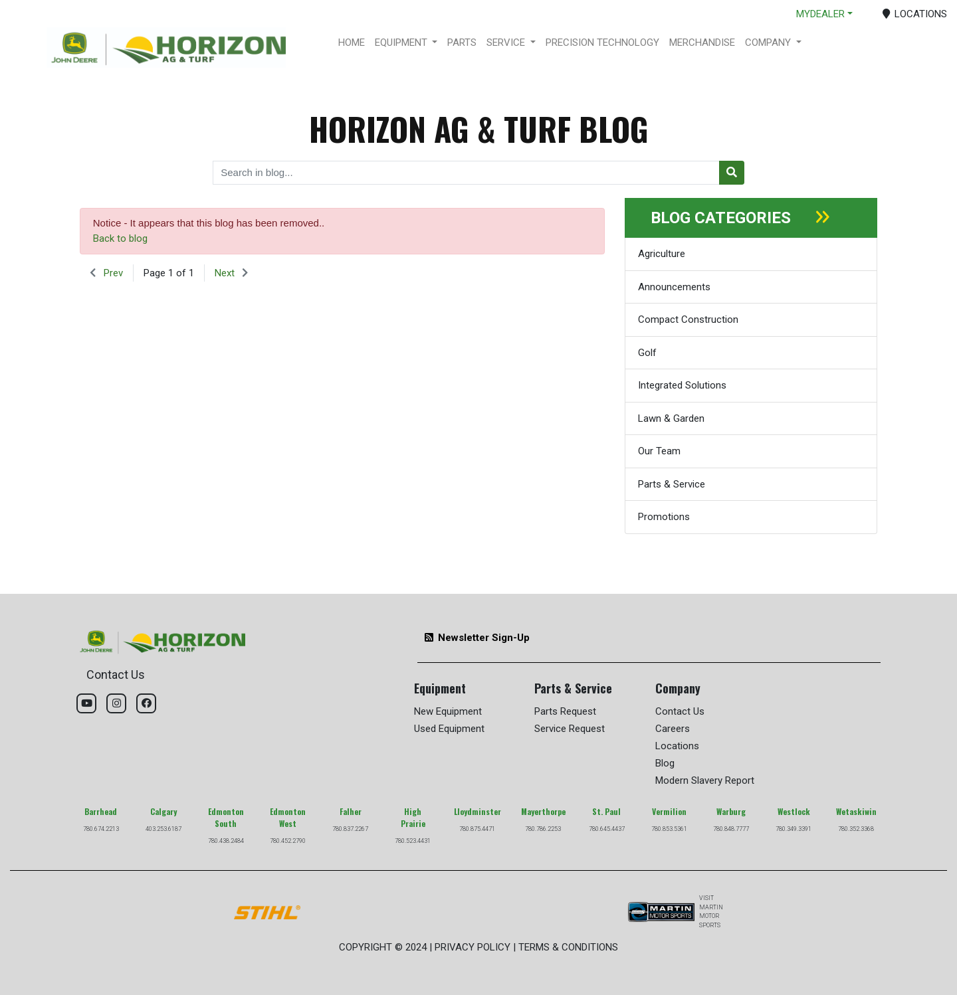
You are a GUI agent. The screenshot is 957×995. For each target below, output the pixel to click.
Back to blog (120, 238)
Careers (672, 729)
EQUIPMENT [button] (402, 42)
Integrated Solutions (682, 385)
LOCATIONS (915, 14)
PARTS (462, 42)
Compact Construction (688, 319)
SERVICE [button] (507, 42)
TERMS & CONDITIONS (568, 947)
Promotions (664, 517)
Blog (665, 763)
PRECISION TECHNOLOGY (602, 42)
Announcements (674, 287)
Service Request (569, 729)
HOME (351, 42)
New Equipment (448, 711)
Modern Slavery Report (704, 780)
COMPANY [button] (769, 42)
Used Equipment (449, 729)
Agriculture (661, 254)
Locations (677, 746)
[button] (106, 273)
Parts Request (565, 711)
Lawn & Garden (671, 418)
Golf (647, 353)
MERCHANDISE (702, 42)
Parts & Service (671, 484)
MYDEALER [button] (820, 14)
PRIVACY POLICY (472, 947)
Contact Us (679, 711)
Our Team (659, 451)
